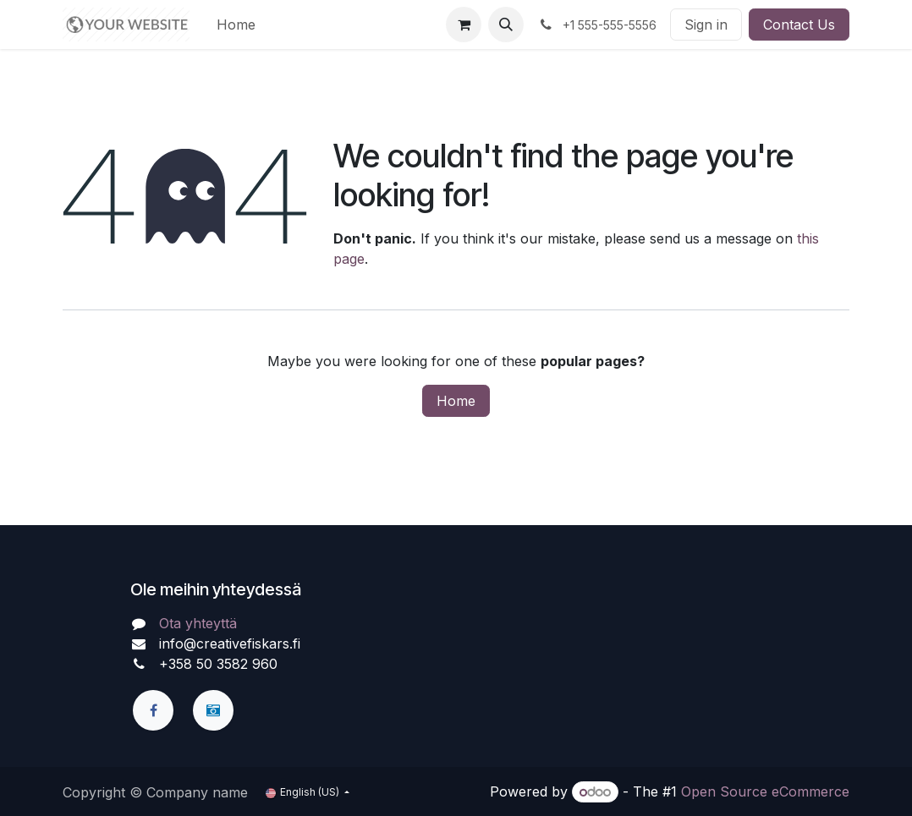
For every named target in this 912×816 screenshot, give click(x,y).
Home (456, 400)
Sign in (706, 24)
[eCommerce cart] (463, 24)
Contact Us (799, 24)
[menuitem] (236, 24)
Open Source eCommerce (765, 791)
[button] (506, 24)
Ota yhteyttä (198, 623)
